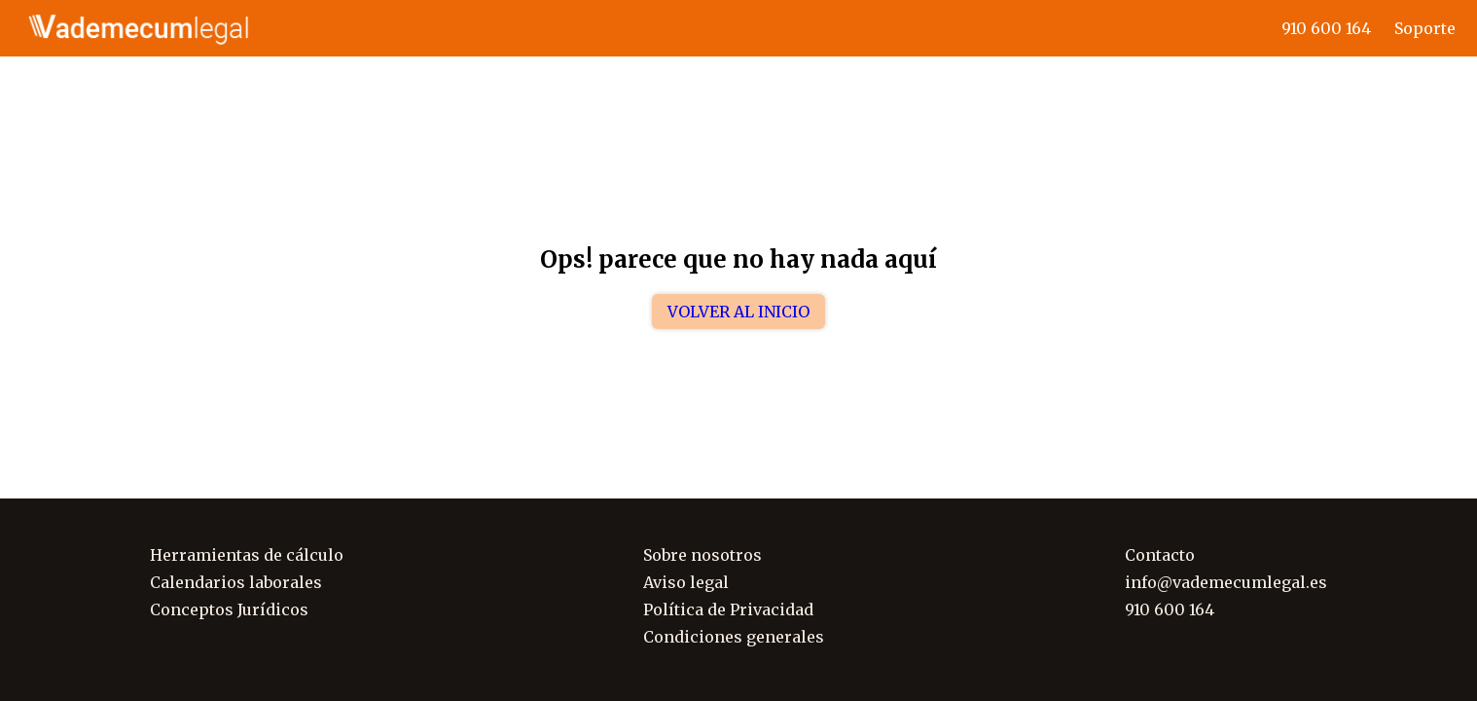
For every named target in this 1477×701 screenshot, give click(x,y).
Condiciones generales (733, 636)
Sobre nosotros (702, 555)
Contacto (1160, 555)
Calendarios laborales (236, 582)
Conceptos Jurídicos (229, 609)
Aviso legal (686, 582)
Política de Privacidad (728, 609)
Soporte (1425, 28)
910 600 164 (1326, 28)
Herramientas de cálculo (246, 555)
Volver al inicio (738, 311)
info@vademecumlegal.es (1226, 582)
